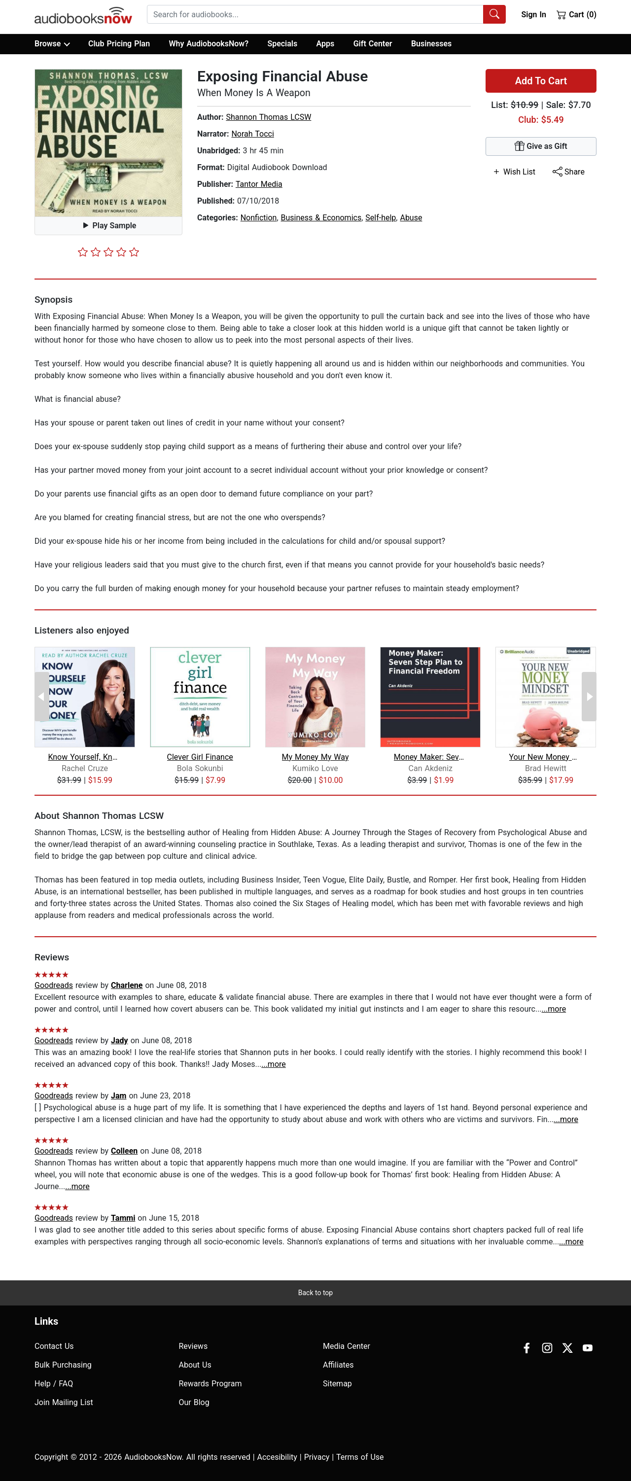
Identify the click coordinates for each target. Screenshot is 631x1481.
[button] (108, 143)
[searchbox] (315, 14)
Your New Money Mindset (546, 757)
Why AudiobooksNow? (208, 43)
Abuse (411, 217)
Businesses (431, 43)
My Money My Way (315, 757)
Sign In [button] (533, 14)
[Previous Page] (42, 696)
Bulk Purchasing (63, 1365)
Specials (282, 43)
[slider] (108, 252)
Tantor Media (259, 184)
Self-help (380, 217)
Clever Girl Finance (200, 757)
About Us (195, 1365)
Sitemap (337, 1383)
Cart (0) (576, 14)
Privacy (317, 1457)
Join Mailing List (64, 1402)
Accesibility (277, 1457)
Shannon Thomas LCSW (268, 117)
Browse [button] (52, 44)
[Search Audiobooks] (494, 14)
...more (554, 1009)
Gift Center (372, 43)
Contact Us (54, 1346)
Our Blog (194, 1402)
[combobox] (326, 14)
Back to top (315, 1293)
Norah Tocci (252, 134)
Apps (325, 43)
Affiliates (338, 1365)
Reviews (193, 1346)
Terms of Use (360, 1457)
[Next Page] (589, 696)
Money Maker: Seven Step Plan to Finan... (430, 757)
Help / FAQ (54, 1383)
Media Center (346, 1346)
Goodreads (54, 985)
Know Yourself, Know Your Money (84, 757)
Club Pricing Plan (119, 43)
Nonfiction (259, 217)
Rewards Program (210, 1383)
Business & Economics (321, 217)
